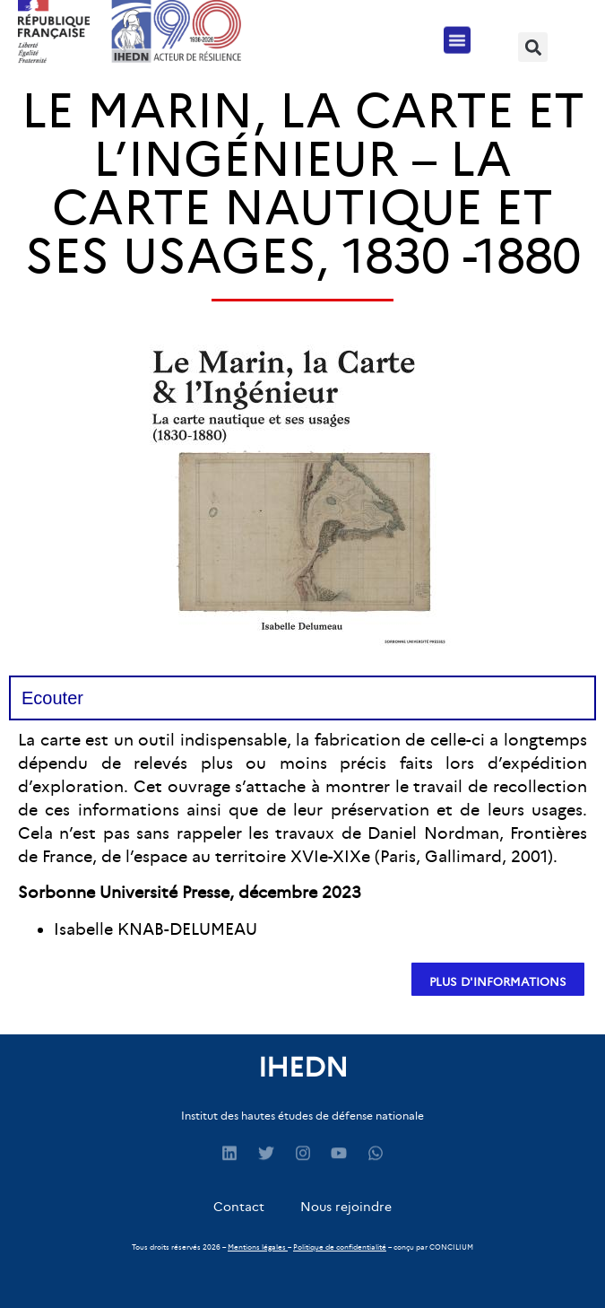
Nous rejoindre (346, 1207)
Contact (238, 1207)
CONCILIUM (451, 1247)
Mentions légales (257, 1247)
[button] (457, 36)
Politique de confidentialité (339, 1247)
